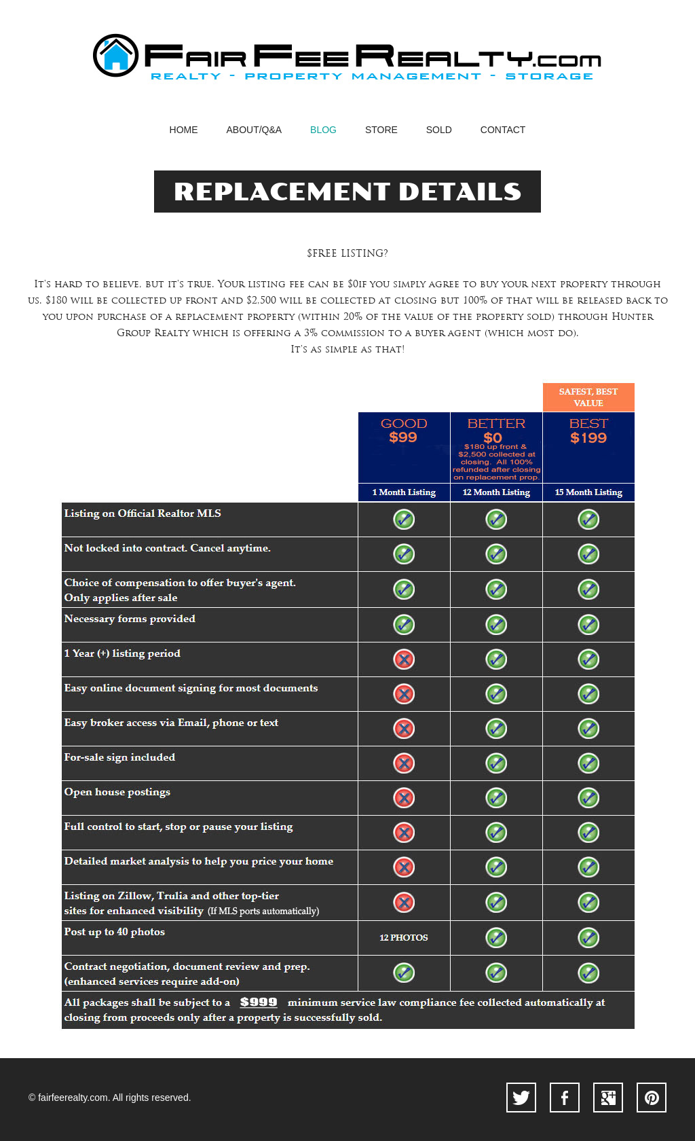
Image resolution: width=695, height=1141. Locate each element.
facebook (565, 1097)
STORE (381, 130)
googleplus (608, 1097)
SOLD (439, 130)
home (184, 130)
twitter (521, 1097)
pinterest (651, 1097)
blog (323, 130)
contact (503, 130)
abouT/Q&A (254, 130)
